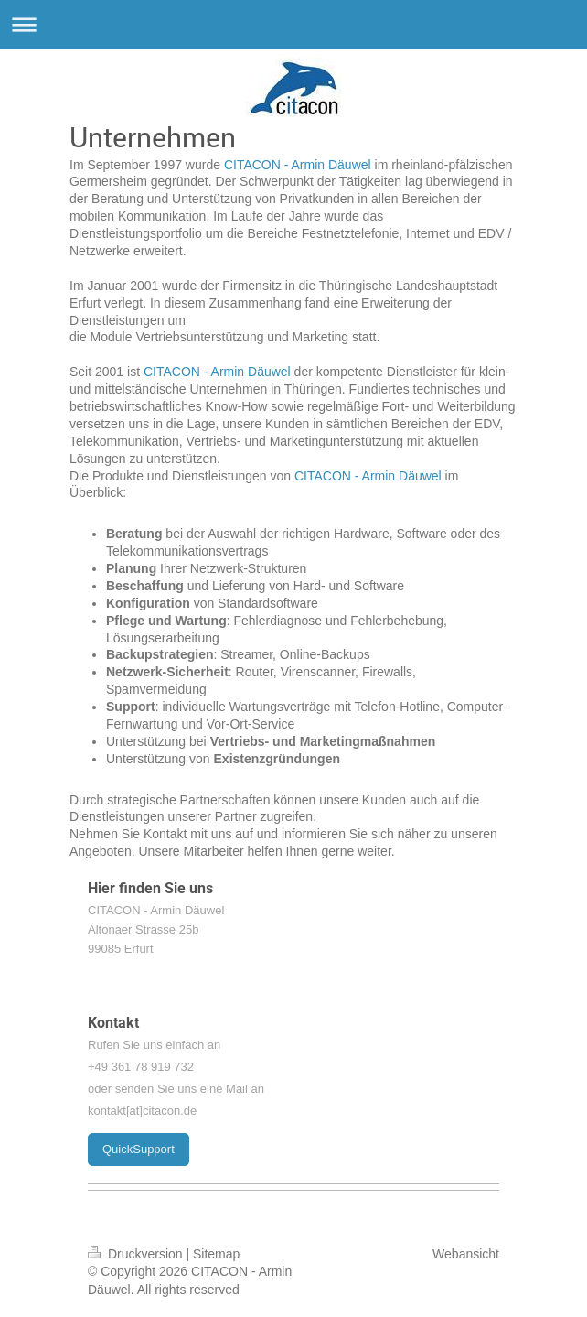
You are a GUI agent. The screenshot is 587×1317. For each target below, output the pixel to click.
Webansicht (465, 1254)
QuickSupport (138, 1149)
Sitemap (216, 1254)
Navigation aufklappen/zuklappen (293, 24)
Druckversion (137, 1254)
